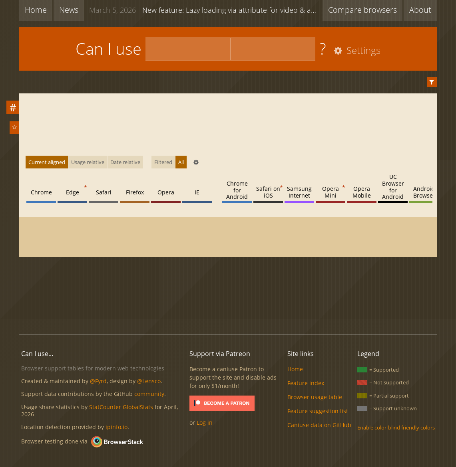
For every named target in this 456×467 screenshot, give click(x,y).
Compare (362, 9)
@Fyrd (98, 381)
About (420, 9)
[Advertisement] (228, 301)
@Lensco (149, 381)
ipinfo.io (116, 427)
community (149, 394)
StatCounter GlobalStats (121, 407)
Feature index (305, 383)
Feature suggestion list (317, 411)
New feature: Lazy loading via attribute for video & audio (206, 9)
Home (36, 9)
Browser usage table (314, 397)
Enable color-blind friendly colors (396, 427)
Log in (205, 422)
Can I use (108, 48)
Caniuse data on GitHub (319, 425)
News (68, 9)
